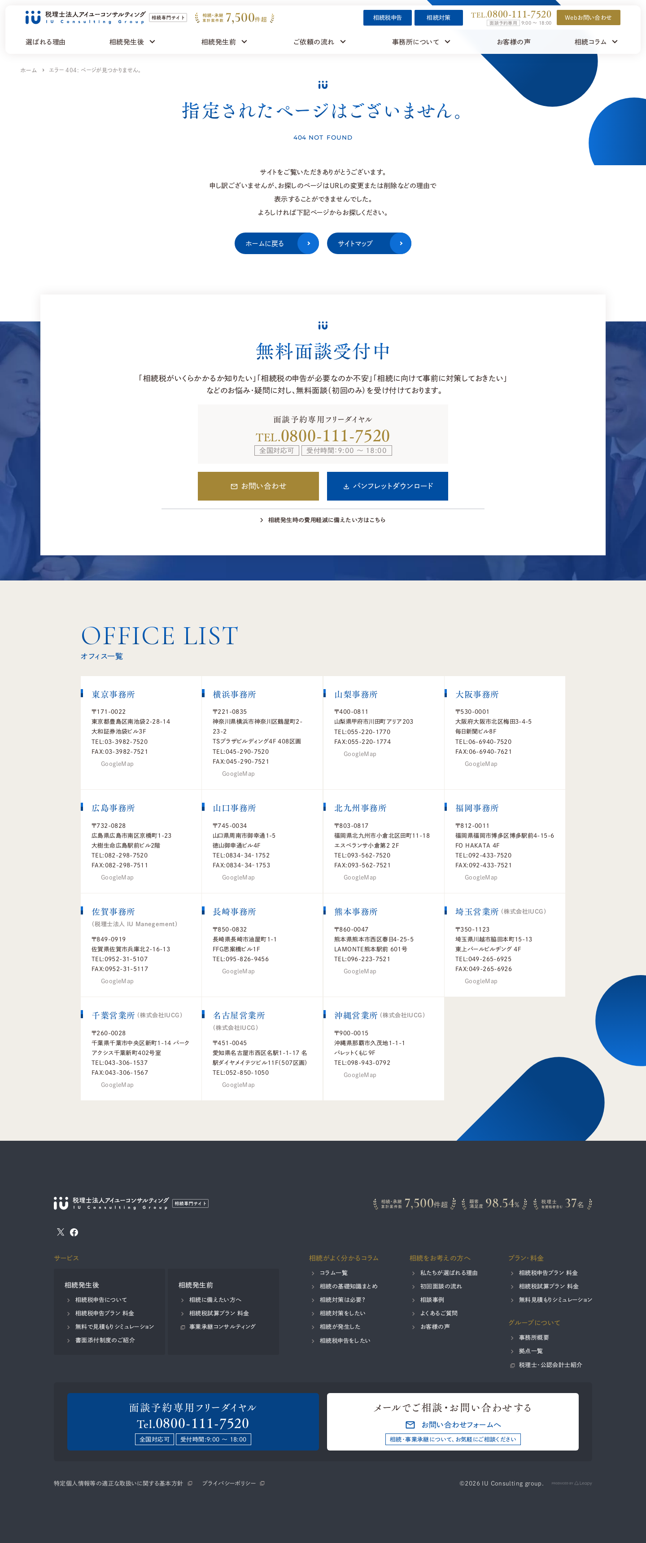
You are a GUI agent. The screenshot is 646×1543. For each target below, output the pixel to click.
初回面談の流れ (441, 1286)
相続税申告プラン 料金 (104, 1313)
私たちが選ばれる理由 (449, 1273)
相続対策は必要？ (342, 1300)
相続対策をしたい (343, 1313)
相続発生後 (82, 1284)
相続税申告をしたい (345, 1340)
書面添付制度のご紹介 (105, 1340)
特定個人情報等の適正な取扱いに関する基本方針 (118, 1483)
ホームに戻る (282, 243)
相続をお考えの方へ (440, 1257)
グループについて (534, 1322)
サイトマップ (374, 243)
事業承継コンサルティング (222, 1327)
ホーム (28, 70)
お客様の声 (435, 1327)
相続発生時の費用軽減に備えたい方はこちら (327, 520)
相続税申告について (101, 1300)
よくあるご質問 (439, 1313)
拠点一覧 (531, 1351)
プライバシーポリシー (229, 1483)
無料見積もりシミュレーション (555, 1300)
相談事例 (432, 1300)
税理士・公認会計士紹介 (550, 1365)
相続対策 (439, 17)
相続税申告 (387, 17)
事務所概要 (534, 1337)
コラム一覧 (334, 1273)
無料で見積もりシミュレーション (114, 1327)
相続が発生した (340, 1327)
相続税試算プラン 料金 (219, 1313)
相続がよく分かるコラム (344, 1257)
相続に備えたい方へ (215, 1300)
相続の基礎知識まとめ (349, 1286)
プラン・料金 (526, 1257)
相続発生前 (196, 1284)
